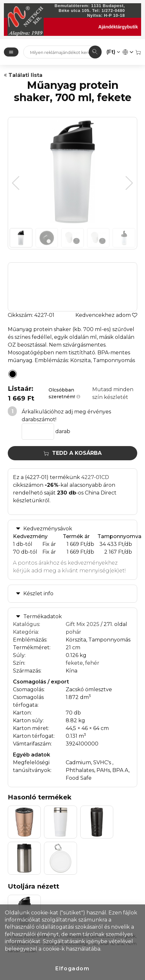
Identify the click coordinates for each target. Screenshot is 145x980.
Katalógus (26, 624)
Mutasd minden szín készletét (112, 393)
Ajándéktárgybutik (118, 26)
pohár (73, 632)
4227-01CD (95, 477)
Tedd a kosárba (73, 453)
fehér (92, 663)
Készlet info (38, 593)
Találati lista (23, 75)
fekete (74, 663)
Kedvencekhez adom (106, 315)
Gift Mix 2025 (82, 624)
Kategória (25, 632)
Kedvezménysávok (47, 529)
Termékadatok (42, 616)
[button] (129, 183)
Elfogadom (72, 968)
